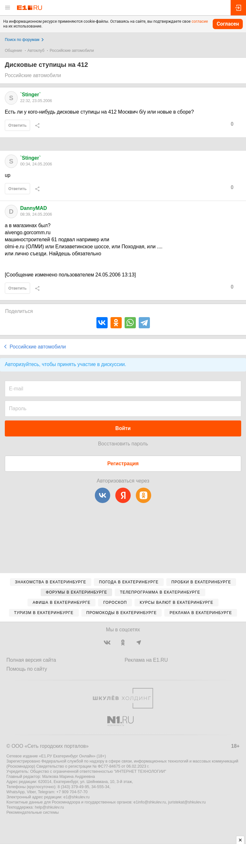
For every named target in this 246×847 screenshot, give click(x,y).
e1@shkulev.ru (76, 797)
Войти (123, 428)
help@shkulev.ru (49, 807)
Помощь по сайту (26, 669)
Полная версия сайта (31, 660)
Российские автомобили (72, 50)
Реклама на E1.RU (146, 660)
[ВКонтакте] (102, 495)
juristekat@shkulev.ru (187, 802)
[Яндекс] (123, 495)
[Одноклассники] (143, 495)
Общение (13, 50)
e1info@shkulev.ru (150, 802)
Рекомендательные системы (32, 812)
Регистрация (123, 463)
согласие (200, 21)
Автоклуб (36, 50)
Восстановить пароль (123, 443)
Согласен (228, 24)
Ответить (17, 125)
